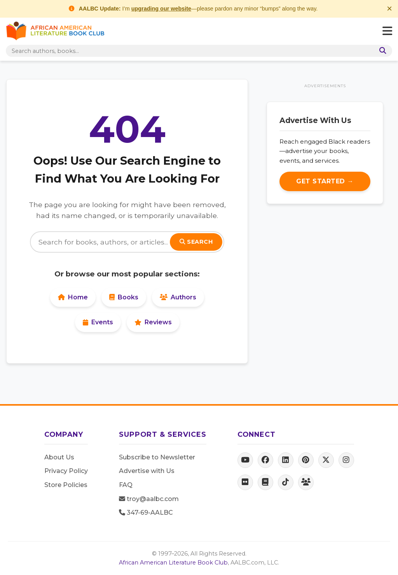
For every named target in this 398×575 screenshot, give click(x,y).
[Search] (127, 242)
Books (123, 297)
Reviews (153, 322)
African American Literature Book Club (173, 562)
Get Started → (325, 181)
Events (98, 322)
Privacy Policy (66, 471)
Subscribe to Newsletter (157, 457)
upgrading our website (161, 8)
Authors (178, 297)
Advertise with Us (147, 471)
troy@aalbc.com (149, 499)
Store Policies (65, 485)
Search (196, 241)
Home (73, 297)
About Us (59, 457)
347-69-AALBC (146, 512)
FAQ (126, 485)
